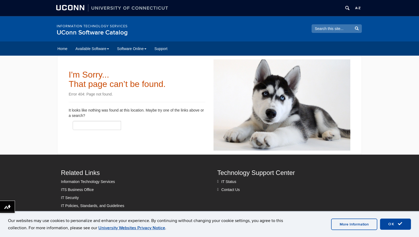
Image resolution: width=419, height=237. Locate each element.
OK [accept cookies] (395, 223)
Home (62, 49)
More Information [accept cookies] (354, 224)
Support (161, 49)
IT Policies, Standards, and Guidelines (92, 206)
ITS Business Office (77, 190)
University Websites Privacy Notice (131, 228)
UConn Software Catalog (92, 32)
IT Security (70, 198)
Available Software (92, 49)
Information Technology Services (92, 26)
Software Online (131, 49)
